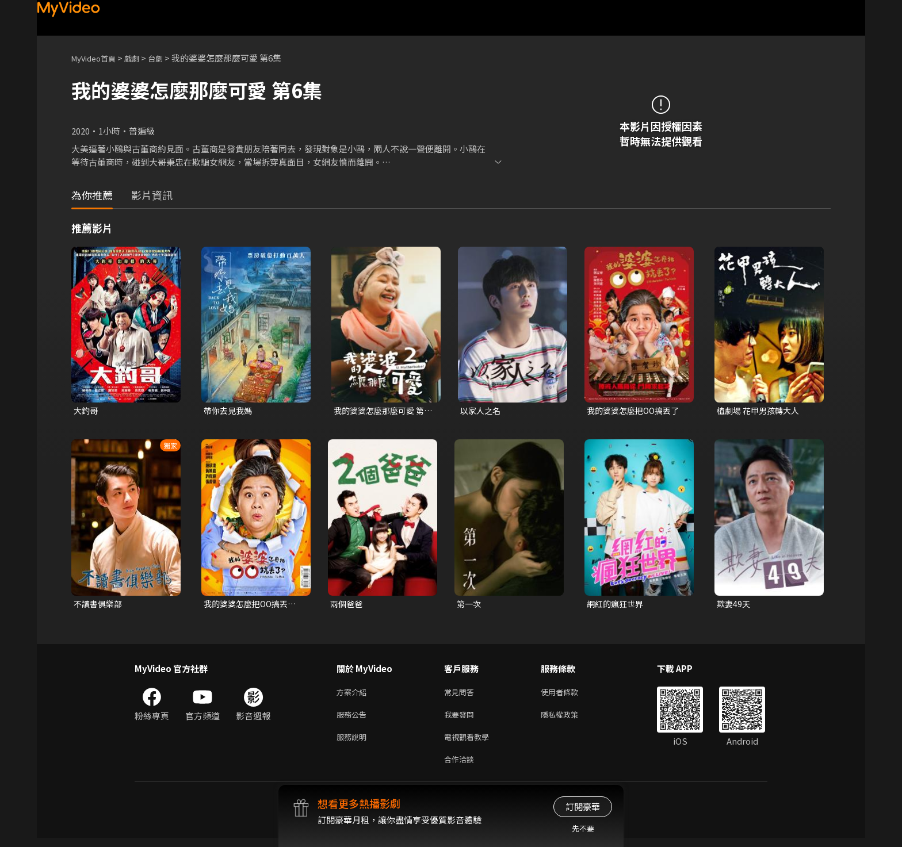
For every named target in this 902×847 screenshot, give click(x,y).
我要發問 (461, 719)
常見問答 (461, 695)
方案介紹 (354, 695)
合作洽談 (461, 767)
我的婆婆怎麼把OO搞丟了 (636, 411)
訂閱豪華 (582, 806)
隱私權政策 (569, 719)
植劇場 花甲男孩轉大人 (761, 411)
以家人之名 (481, 411)
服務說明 (354, 743)
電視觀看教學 (470, 743)
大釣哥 (87, 411)
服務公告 (354, 719)
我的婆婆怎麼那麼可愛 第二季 (382, 411)
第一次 (470, 605)
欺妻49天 (734, 605)
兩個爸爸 (347, 605)
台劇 (166, 58)
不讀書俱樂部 (99, 605)
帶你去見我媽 (229, 411)
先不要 (583, 828)
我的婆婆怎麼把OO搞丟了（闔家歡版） (253, 605)
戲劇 (141, 58)
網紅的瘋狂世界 (617, 605)
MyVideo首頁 (97, 58)
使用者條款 (569, 695)
